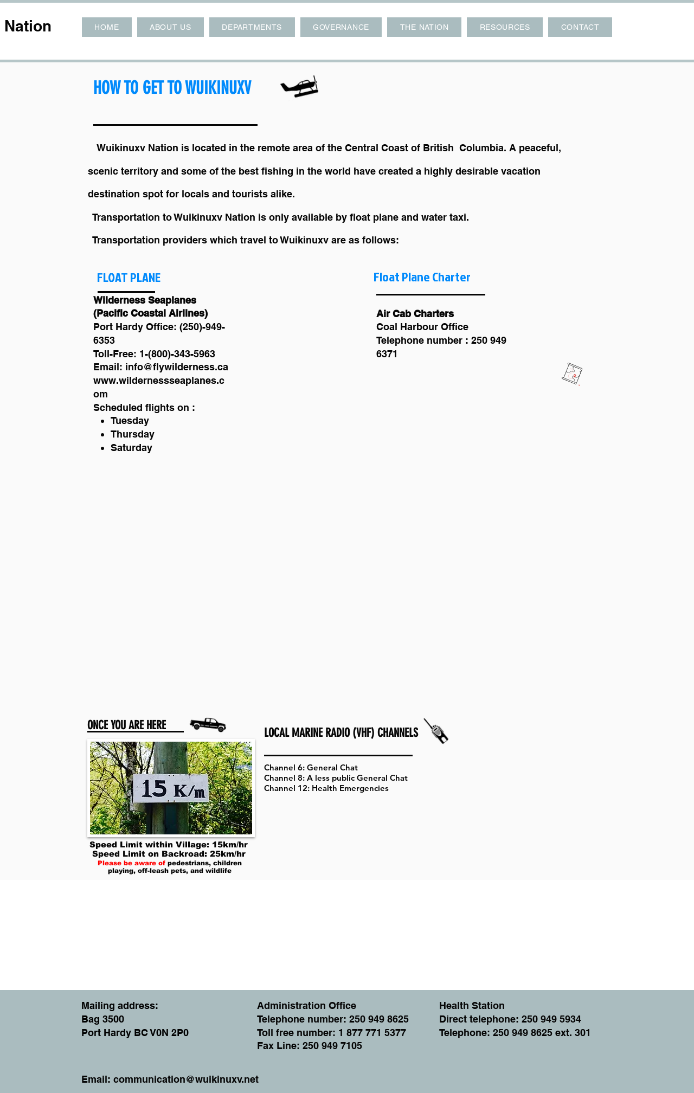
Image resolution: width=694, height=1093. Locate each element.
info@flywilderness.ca (176, 366)
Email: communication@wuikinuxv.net (170, 1079)
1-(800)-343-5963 (177, 353)
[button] (170, 27)
